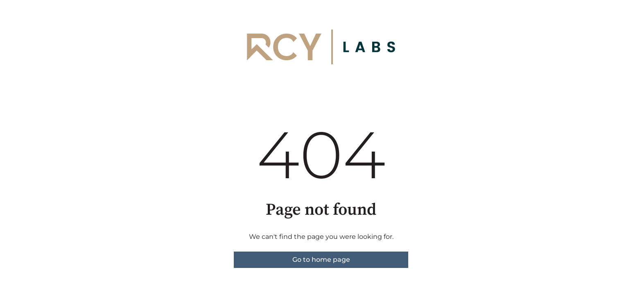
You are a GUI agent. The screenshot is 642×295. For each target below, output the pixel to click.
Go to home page (321, 259)
